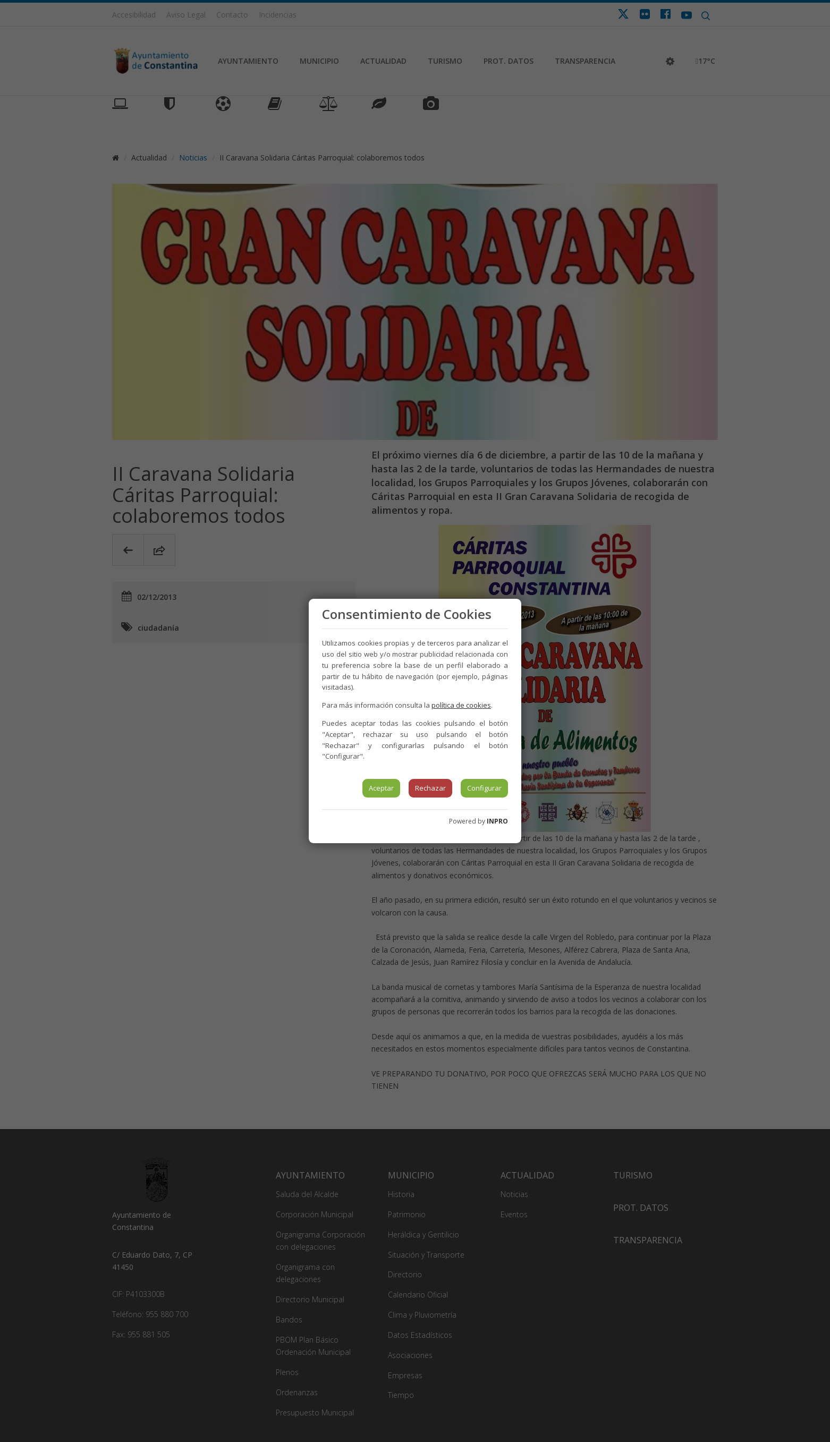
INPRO (497, 821)
